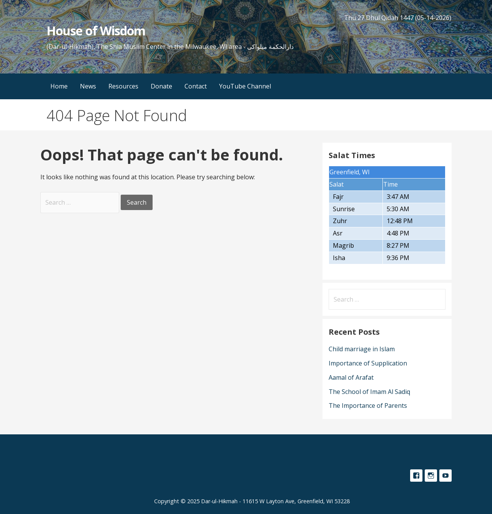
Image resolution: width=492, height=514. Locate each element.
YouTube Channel (245, 86)
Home (59, 86)
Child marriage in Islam (362, 349)
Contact (195, 86)
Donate (161, 86)
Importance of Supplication (368, 363)
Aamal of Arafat (351, 377)
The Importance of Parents (368, 405)
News (88, 86)
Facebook (416, 475)
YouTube (445, 475)
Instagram (431, 475)
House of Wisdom (96, 30)
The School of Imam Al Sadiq (369, 391)
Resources (123, 86)
